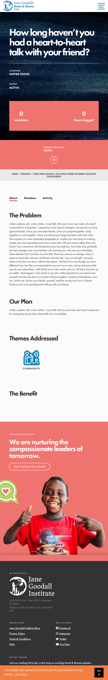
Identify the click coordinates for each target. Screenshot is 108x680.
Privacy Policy (17, 633)
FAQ (12, 644)
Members (30, 198)
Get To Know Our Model (29, 466)
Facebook (63, 628)
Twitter (61, 639)
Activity (48, 198)
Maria (48, 150)
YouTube (63, 644)
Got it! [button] (99, 673)
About (13, 198)
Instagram (63, 633)
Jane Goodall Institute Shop (24, 628)
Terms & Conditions (20, 639)
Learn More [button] (21, 674)
